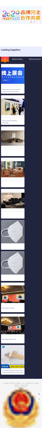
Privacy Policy (24, 385)
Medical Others (17, 59)
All (5, 59)
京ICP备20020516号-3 (21, 387)
